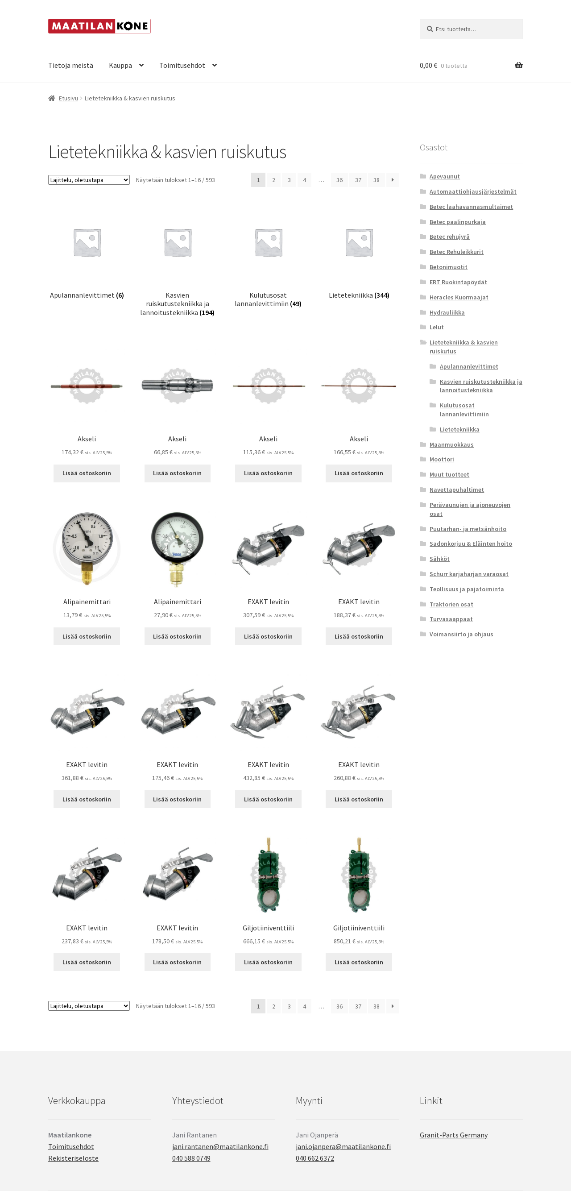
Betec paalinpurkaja (458, 222)
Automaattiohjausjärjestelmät (473, 191)
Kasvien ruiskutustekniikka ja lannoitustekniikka (481, 386)
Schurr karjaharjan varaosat (469, 574)
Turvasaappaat (451, 619)
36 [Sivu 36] (339, 180)
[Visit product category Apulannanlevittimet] (86, 251)
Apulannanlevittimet (469, 366)
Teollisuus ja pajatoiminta (467, 589)
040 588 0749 (191, 1158)
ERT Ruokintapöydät (458, 282)
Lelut (437, 327)
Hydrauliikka (447, 312)
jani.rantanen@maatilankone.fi (220, 1146)
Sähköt (440, 559)
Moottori (442, 459)
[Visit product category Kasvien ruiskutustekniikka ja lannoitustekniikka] (177, 260)
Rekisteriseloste (73, 1158)
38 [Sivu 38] (376, 180)
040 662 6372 (315, 1158)
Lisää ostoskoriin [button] (86, 473)
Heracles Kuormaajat (459, 297)
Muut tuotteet (449, 474)
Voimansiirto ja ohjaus (461, 634)
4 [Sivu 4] (304, 180)
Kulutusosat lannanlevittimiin (464, 409)
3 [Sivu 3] (289, 180)
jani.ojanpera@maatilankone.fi (343, 1146)
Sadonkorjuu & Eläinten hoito (471, 543)
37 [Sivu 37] (358, 180)
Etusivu (68, 98)
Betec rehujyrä (450, 236)
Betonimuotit (449, 267)
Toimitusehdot (182, 65)
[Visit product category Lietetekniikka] (358, 251)
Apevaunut (445, 176)
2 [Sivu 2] (273, 180)
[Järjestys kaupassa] (89, 180)
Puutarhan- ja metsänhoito (468, 529)
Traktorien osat (451, 604)
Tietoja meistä (70, 65)
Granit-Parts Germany (454, 1134)
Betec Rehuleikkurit (457, 252)
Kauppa (120, 65)
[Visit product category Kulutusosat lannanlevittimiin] (268, 255)
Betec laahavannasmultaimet (471, 207)
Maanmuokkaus (452, 444)
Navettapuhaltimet (457, 490)
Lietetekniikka (460, 429)
